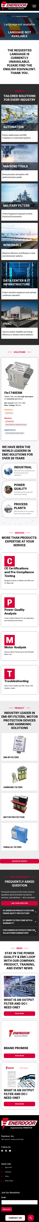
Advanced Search (19, 861)
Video (7, 1176)
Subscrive (7, 1209)
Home (12, 16)
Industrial (9, 413)
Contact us (15, 1218)
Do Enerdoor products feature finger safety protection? (19, 911)
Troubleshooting (16, 681)
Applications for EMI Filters (15, 433)
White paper (9, 1181)
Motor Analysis (15, 647)
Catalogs (8, 1172)
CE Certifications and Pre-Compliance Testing (19, 572)
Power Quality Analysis (14, 611)
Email (4, 1197)
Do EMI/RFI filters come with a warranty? (19, 921)
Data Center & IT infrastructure (16, 424)
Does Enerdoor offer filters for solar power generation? (19, 931)
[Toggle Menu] (34, 6)
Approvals (8, 1167)
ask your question (19, 903)
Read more (19, 1013)
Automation (9, 421)
